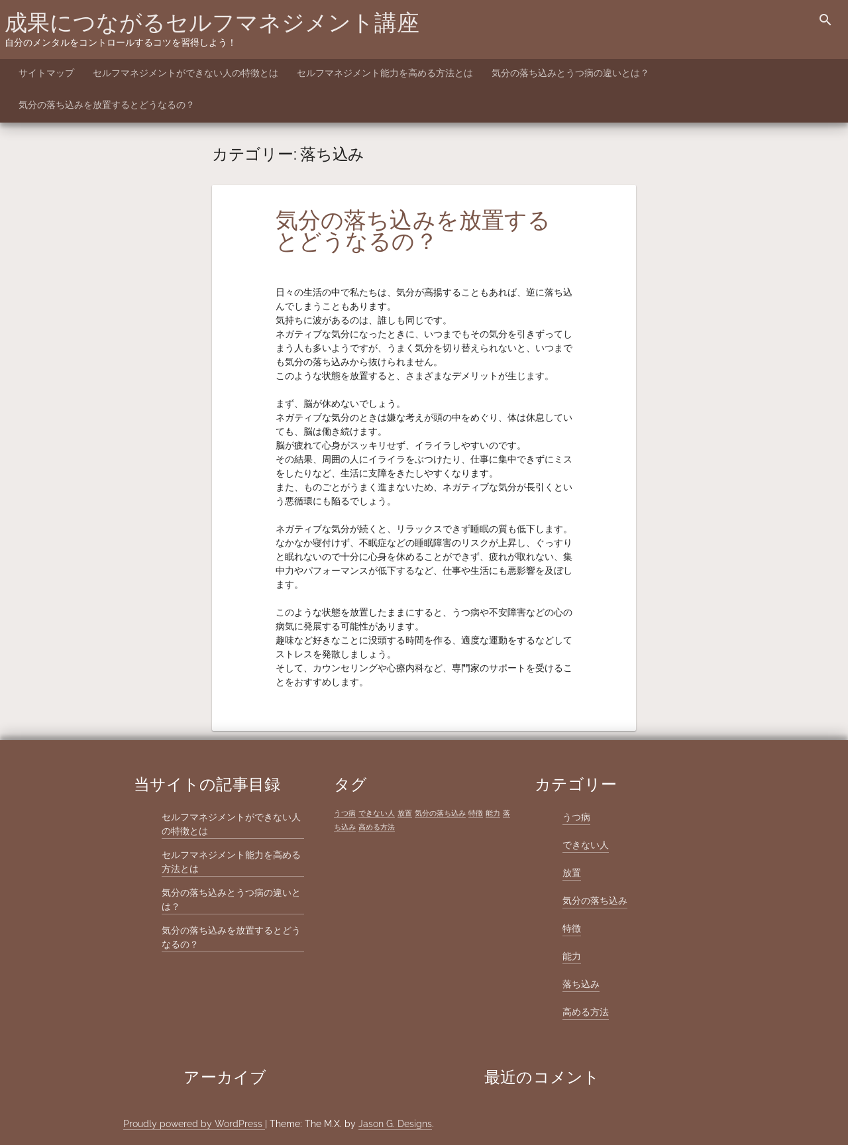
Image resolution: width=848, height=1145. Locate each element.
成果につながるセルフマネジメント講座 (212, 22)
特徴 (571, 928)
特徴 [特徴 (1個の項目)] (475, 813)
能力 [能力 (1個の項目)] (493, 813)
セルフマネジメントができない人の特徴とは (185, 73)
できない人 (585, 845)
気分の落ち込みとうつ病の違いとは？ (570, 73)
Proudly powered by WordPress (194, 1123)
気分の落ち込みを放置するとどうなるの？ (107, 104)
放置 (571, 872)
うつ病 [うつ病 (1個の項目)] (345, 813)
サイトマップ (46, 73)
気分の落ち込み (594, 900)
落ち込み (581, 984)
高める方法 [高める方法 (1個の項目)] (376, 827)
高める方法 (585, 1012)
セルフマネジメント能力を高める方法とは (385, 73)
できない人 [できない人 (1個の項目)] (376, 813)
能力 (571, 956)
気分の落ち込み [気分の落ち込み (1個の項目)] (440, 813)
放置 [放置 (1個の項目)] (405, 813)
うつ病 (576, 817)
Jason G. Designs (395, 1123)
